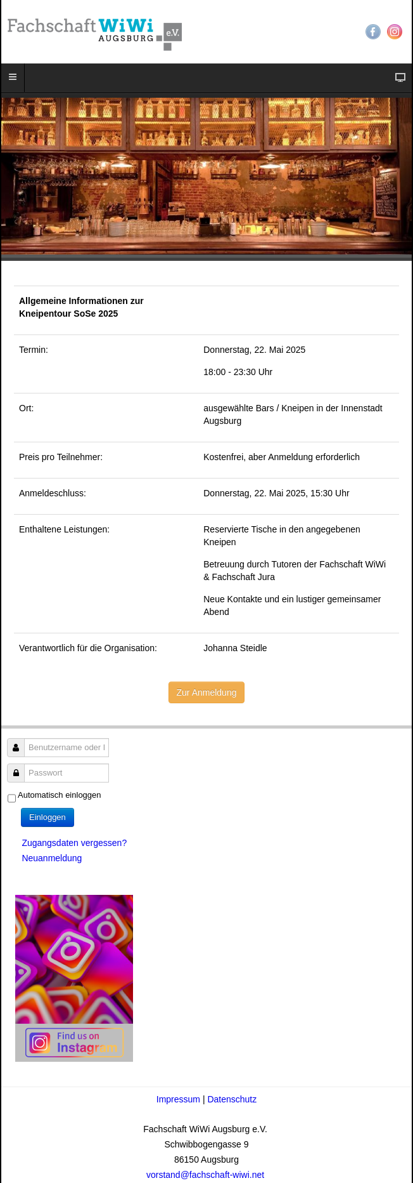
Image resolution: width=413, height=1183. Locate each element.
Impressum (179, 1099)
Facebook (373, 31)
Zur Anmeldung (207, 692)
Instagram (394, 31)
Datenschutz (232, 1099)
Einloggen (47, 817)
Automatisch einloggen (59, 795)
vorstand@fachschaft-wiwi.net (206, 1175)
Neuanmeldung (52, 858)
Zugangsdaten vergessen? (74, 843)
